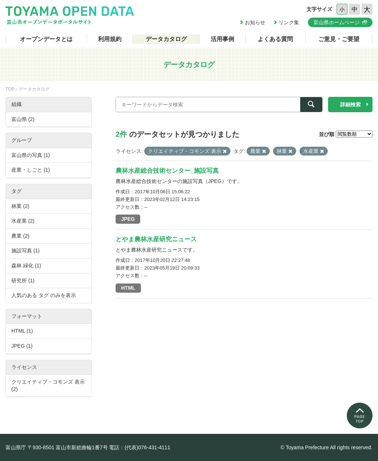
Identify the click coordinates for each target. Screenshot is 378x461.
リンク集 (289, 22)
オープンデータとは (46, 39)
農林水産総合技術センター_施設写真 (167, 170)
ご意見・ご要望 (338, 39)
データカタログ (166, 39)
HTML (128, 288)
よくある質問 (275, 39)
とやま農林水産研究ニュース (156, 239)
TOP (10, 89)
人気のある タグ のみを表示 (43, 295)
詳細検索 (350, 104)
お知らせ (255, 22)
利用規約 (109, 39)
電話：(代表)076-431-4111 (139, 447)
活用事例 (222, 39)
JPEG (128, 219)
